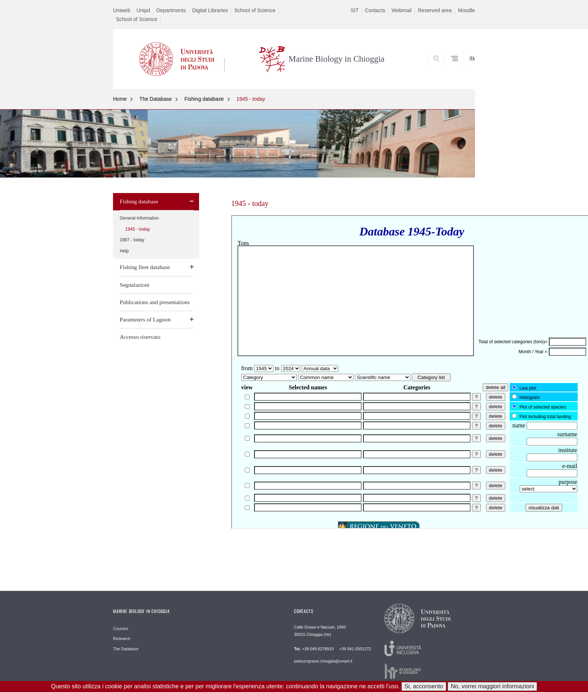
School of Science (255, 10)
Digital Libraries (210, 10)
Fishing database (204, 99)
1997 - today (132, 239)
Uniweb (121, 10)
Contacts (375, 10)
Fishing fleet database (145, 267)
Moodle (466, 10)
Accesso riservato (140, 337)
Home (120, 99)
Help (124, 251)
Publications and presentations (155, 302)
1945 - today (250, 99)
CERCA (463, 71)
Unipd (143, 10)
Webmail (401, 10)
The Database (155, 99)
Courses (120, 628)
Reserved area (435, 10)
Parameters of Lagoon (145, 319)
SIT (355, 10)
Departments (171, 10)
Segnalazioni (135, 285)
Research (121, 638)
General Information (139, 218)
